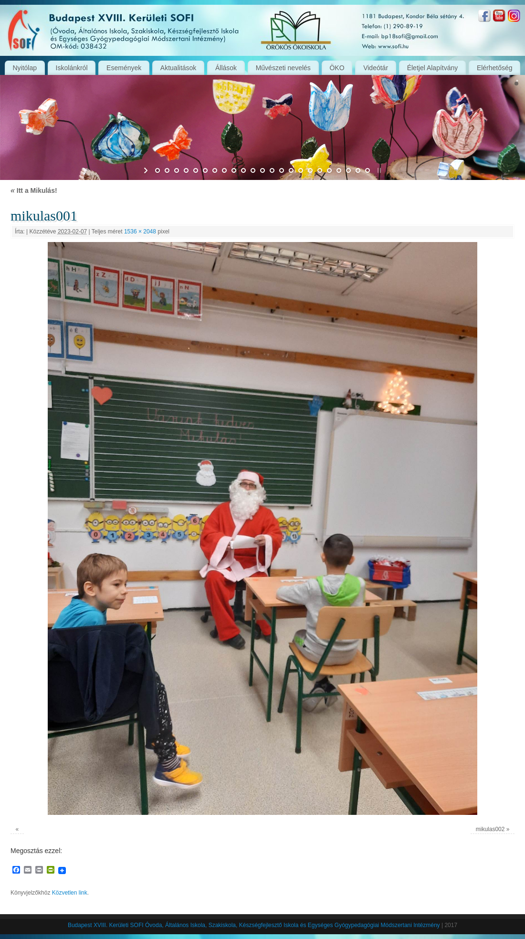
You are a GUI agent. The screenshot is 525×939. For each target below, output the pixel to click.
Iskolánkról (72, 68)
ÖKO (336, 68)
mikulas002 (490, 829)
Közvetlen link (69, 892)
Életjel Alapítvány (432, 68)
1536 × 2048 (140, 231)
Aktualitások (178, 68)
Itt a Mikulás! (33, 190)
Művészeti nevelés (283, 68)
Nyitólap (24, 68)
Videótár (375, 68)
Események (123, 68)
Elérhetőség (495, 68)
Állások (226, 68)
